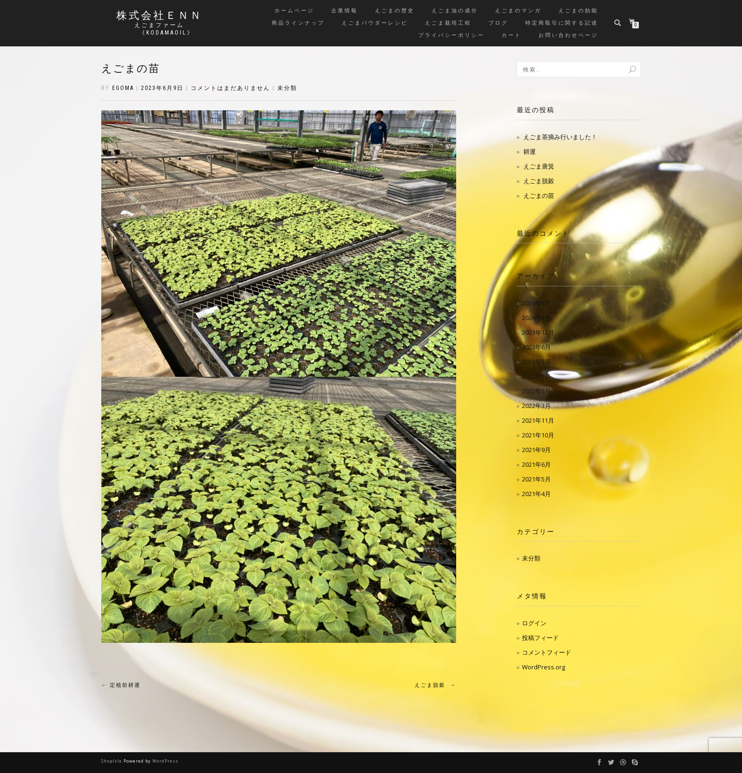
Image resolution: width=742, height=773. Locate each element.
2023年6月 (536, 347)
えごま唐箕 (538, 166)
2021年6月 (536, 464)
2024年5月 (536, 317)
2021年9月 (536, 449)
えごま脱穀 (435, 685)
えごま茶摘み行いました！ (560, 137)
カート (511, 35)
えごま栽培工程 (448, 23)
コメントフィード (546, 652)
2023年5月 (536, 361)
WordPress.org (543, 667)
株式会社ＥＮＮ (159, 15)
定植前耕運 (121, 685)
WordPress (165, 761)
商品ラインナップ (298, 23)
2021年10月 (538, 435)
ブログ (498, 23)
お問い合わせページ (568, 35)
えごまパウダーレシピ (375, 23)
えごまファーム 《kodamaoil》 (159, 29)
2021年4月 (536, 493)
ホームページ (294, 11)
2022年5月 (536, 391)
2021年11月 (538, 420)
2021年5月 (536, 479)
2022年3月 (536, 405)
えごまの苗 (130, 68)
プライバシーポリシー (451, 35)
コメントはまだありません (230, 88)
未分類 (287, 88)
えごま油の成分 (455, 11)
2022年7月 (536, 376)
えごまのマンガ (518, 11)
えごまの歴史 (395, 11)
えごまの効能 (578, 11)
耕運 (529, 151)
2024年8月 (536, 303)
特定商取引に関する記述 (561, 23)
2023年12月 (538, 332)
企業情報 (344, 11)
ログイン (534, 623)
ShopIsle (112, 761)
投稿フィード (540, 637)
